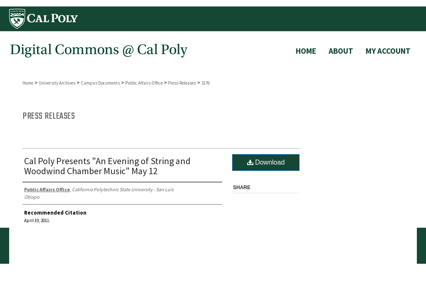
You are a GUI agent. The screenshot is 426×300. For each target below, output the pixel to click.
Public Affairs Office (144, 83)
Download (266, 162)
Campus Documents (100, 83)
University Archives (57, 83)
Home (27, 83)
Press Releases (182, 83)
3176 (205, 83)
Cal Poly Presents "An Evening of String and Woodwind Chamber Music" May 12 (107, 166)
